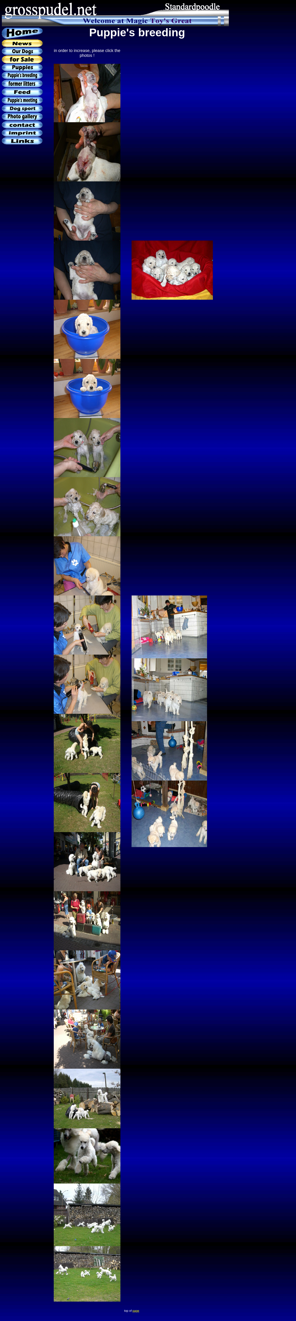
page (135, 1310)
